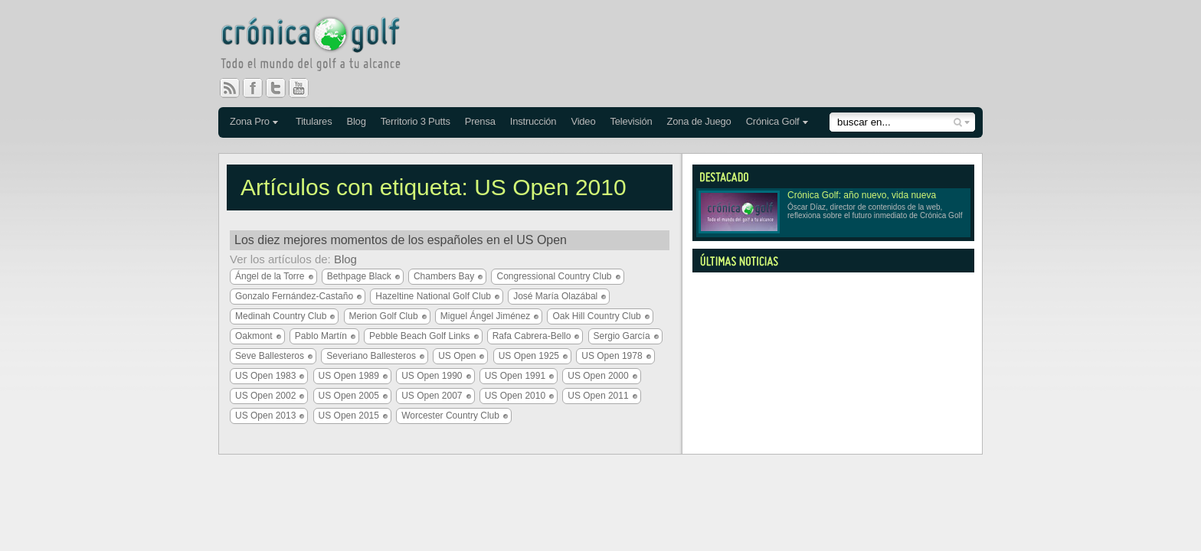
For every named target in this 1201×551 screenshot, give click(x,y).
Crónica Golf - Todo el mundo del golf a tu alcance (321, 46)
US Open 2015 (349, 415)
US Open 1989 (349, 375)
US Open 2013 (265, 415)
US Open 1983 (265, 375)
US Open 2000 (598, 375)
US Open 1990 (431, 375)
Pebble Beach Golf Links (419, 336)
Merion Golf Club (383, 316)
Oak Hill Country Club (596, 316)
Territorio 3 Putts (415, 121)
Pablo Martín (321, 336)
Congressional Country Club (553, 276)
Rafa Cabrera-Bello (532, 336)
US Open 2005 (349, 395)
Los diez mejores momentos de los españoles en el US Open (400, 239)
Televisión (631, 121)
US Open (457, 355)
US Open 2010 (515, 395)
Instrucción (533, 121)
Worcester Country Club (450, 415)
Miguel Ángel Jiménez (485, 316)
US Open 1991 (515, 375)
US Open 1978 (611, 355)
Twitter (281, 88)
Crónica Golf (773, 121)
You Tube (304, 88)
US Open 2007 (431, 395)
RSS (229, 88)
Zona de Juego (699, 121)
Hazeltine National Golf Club (433, 296)
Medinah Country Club (280, 316)
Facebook (259, 88)
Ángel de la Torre (270, 276)
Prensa (480, 121)
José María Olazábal (555, 296)
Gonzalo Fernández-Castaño (294, 296)
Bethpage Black (359, 276)
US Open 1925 (529, 355)
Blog (355, 121)
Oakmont (254, 336)
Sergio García (622, 336)
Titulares (314, 121)
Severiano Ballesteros (371, 355)
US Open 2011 (598, 395)
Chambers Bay (444, 276)
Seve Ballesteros (269, 355)
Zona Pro (250, 121)
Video (583, 121)
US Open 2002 (265, 395)
